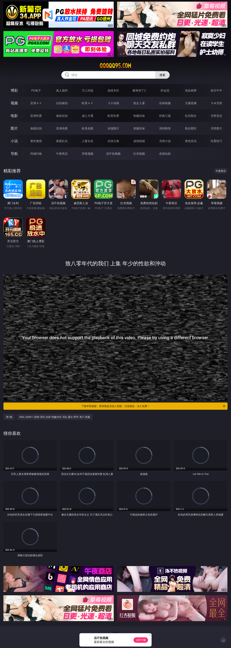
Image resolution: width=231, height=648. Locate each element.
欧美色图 (87, 128)
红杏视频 (139, 154)
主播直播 (191, 103)
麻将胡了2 (139, 90)
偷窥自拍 (36, 128)
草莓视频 (87, 154)
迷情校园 (139, 141)
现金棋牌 (191, 90)
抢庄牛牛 (216, 90)
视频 (14, 103)
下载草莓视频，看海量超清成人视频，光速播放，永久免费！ (153, 406)
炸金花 (165, 90)
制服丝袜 (139, 116)
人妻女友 (87, 141)
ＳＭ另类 (216, 103)
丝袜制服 (165, 103)
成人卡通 (87, 116)
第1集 (9, 417)
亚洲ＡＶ (36, 103)
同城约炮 (36, 154)
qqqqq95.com (115, 65)
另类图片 (216, 128)
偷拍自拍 (62, 116)
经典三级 (165, 116)
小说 (14, 140)
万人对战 (87, 90)
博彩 (14, 90)
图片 (14, 128)
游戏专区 (113, 90)
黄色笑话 (191, 141)
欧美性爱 (113, 116)
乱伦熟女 (191, 116)
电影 (14, 115)
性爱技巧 (216, 141)
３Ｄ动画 (113, 103)
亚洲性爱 (36, 116)
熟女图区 (191, 128)
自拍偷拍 (62, 103)
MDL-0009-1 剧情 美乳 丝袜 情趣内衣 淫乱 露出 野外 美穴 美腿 (54, 417)
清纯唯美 (165, 128)
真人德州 (62, 90)
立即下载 (141, 640)
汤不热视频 (113, 154)
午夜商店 (62, 154)
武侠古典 (113, 141)
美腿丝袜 (139, 128)
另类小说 (165, 141)
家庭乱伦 (62, 141)
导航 (14, 153)
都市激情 (36, 141)
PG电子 (36, 90)
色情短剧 (165, 154)
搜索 (162, 75)
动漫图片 (113, 128)
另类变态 (216, 116)
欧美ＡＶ (87, 103)
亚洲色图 (62, 128)
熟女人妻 (139, 103)
